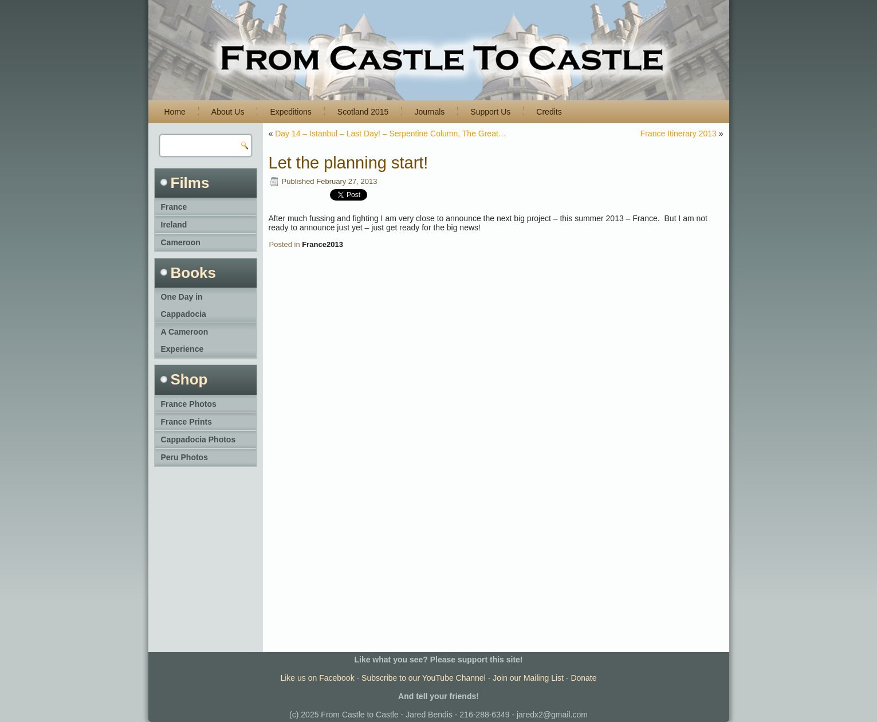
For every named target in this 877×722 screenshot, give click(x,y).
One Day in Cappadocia (183, 305)
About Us (228, 111)
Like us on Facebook (317, 677)
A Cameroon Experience (185, 340)
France (174, 206)
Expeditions (290, 111)
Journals (429, 111)
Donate (583, 677)
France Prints (186, 421)
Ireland (174, 224)
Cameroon (180, 242)
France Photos (189, 404)
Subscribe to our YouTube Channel (423, 677)
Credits (548, 111)
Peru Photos (184, 457)
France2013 (322, 244)
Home (175, 111)
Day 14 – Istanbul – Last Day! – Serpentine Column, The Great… (390, 133)
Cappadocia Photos (198, 439)
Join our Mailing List (528, 677)
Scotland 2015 (363, 111)
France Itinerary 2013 (678, 133)
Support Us (490, 111)
